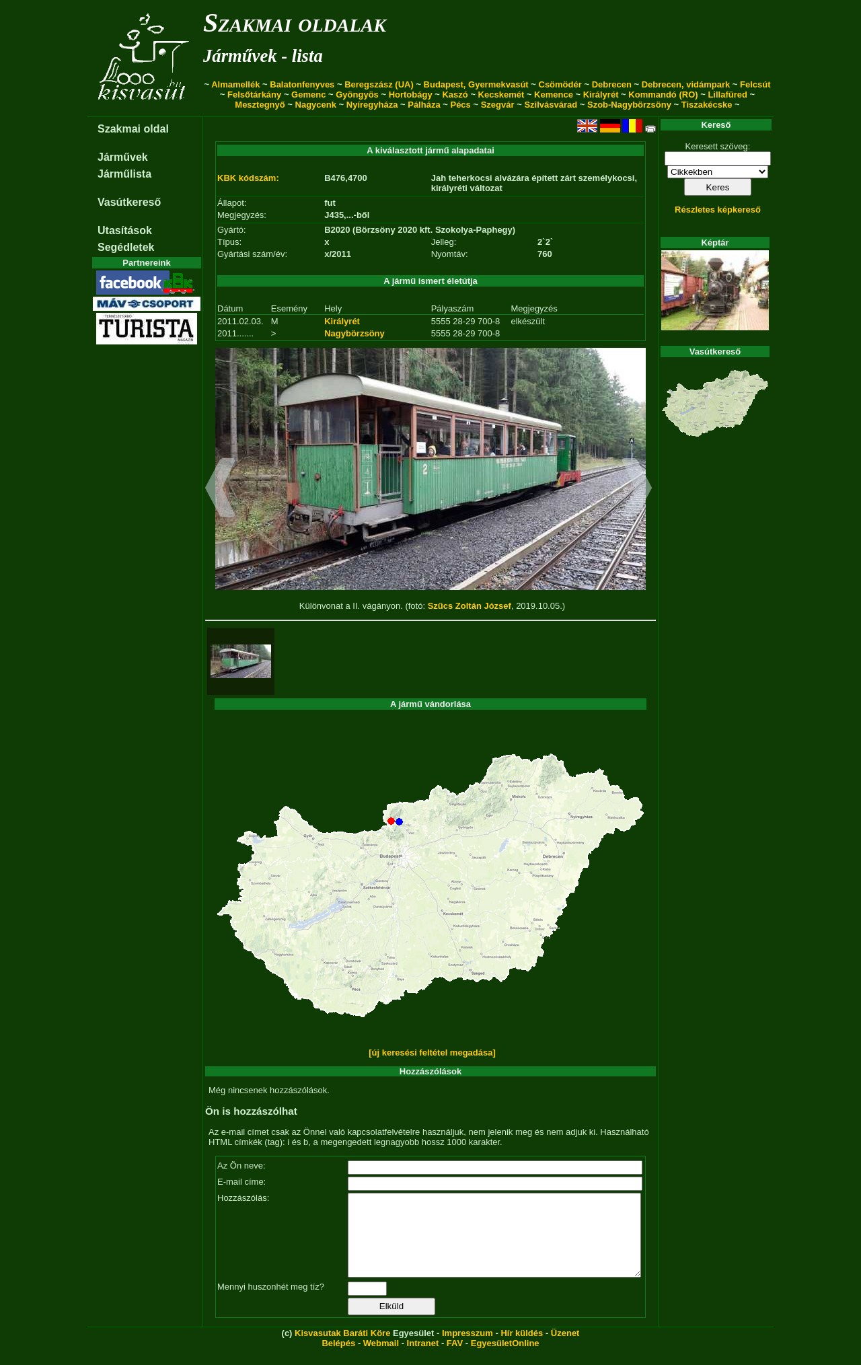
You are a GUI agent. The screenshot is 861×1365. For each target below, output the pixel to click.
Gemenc (308, 94)
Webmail (381, 1359)
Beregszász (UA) (379, 84)
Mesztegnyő (260, 105)
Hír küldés (521, 1349)
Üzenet (565, 1349)
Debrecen (612, 84)
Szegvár (498, 105)
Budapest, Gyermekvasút (476, 84)
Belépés (338, 1359)
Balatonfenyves (302, 84)
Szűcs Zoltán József (469, 606)
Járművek (123, 157)
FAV (455, 1359)
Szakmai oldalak (294, 22)
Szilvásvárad (550, 105)
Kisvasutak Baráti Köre (342, 1349)
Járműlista (124, 174)
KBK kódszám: (248, 178)
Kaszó (454, 94)
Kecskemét (501, 94)
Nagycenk (315, 105)
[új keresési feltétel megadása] (432, 1052)
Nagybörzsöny (354, 333)
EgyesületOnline (505, 1359)
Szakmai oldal (133, 129)
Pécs (460, 105)
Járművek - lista (263, 56)
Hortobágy (411, 94)
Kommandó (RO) (663, 94)
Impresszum (467, 1349)
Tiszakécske (707, 105)
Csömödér (560, 84)
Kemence (553, 94)
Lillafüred (727, 94)
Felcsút (755, 84)
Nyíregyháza (372, 105)
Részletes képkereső (718, 210)
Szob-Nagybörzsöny (629, 105)
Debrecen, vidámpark (686, 84)
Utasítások (125, 230)
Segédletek (126, 247)
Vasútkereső (129, 202)
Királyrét (601, 94)
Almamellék (235, 84)
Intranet (423, 1359)
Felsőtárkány (254, 94)
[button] (220, 489)
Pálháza (424, 105)
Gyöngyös (357, 94)
